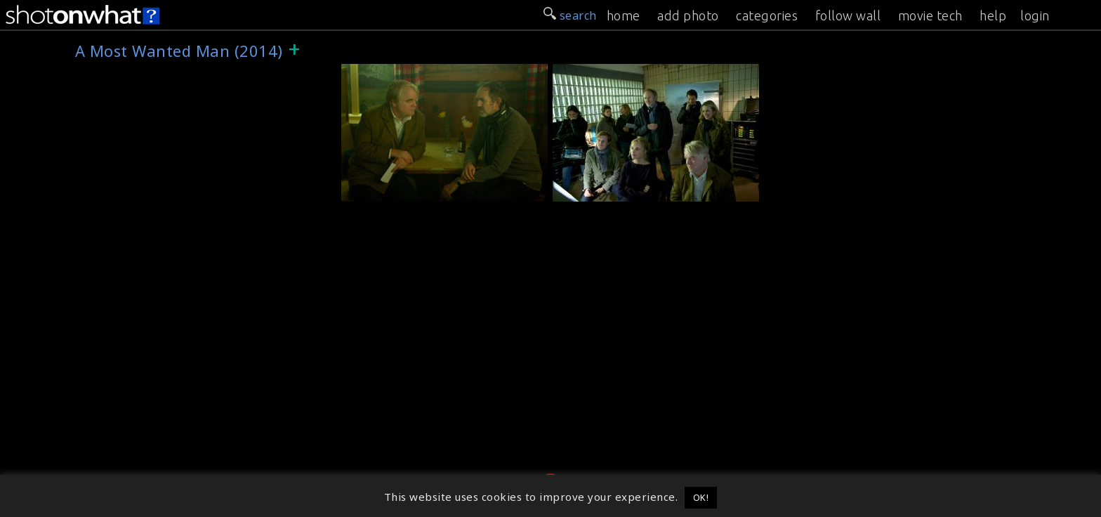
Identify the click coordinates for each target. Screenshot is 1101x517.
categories (767, 15)
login (1035, 15)
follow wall (848, 15)
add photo (688, 15)
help (993, 15)
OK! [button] (701, 497)
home (623, 15)
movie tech (930, 15)
